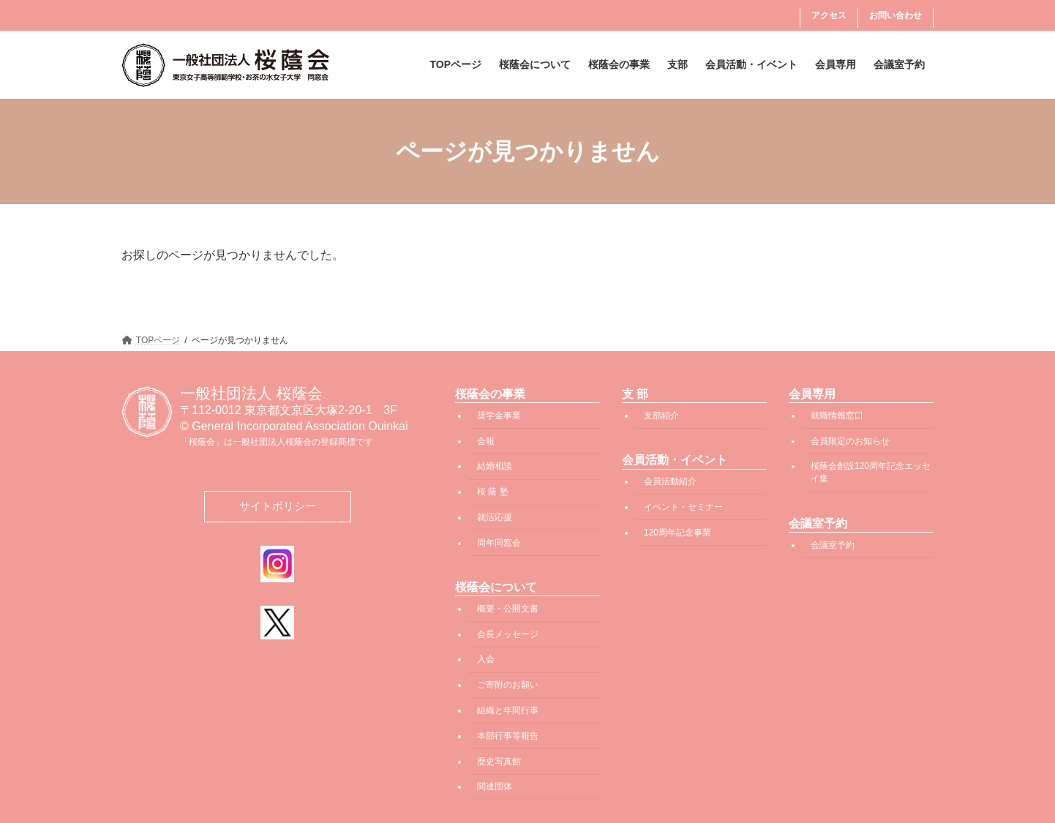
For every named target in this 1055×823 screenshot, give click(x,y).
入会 (486, 659)
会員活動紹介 (670, 481)
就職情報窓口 (837, 415)
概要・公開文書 (507, 608)
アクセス (828, 15)
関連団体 (494, 786)
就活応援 (494, 516)
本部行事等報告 (507, 735)
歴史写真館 (499, 761)
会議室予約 (833, 544)
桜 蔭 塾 (492, 491)
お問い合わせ (895, 15)
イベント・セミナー (683, 506)
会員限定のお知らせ (850, 440)
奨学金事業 (499, 415)
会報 (486, 440)
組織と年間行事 (507, 710)
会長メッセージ (507, 633)
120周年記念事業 (677, 532)
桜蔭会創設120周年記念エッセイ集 (871, 472)
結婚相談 (494, 466)
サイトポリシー (277, 506)
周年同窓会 (499, 542)
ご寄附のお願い (507, 685)
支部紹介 (661, 415)
